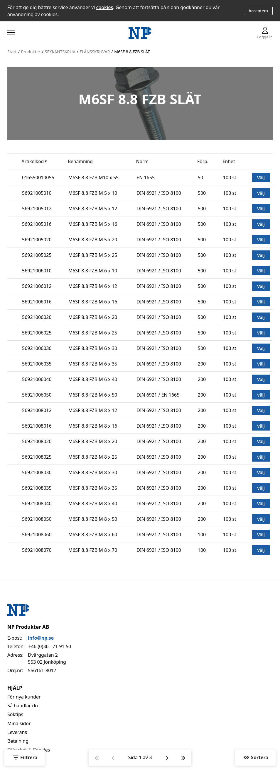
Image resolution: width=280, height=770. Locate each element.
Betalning (17, 741)
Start (11, 51)
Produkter (31, 51)
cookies (104, 7)
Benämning (80, 161)
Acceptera (258, 10)
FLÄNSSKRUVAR (95, 51)
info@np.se (41, 638)
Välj (261, 177)
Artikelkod (32, 161)
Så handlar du (22, 705)
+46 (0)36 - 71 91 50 (49, 646)
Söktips (15, 714)
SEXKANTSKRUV (60, 51)
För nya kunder (24, 697)
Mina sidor (19, 723)
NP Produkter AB (28, 627)
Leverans (17, 732)
